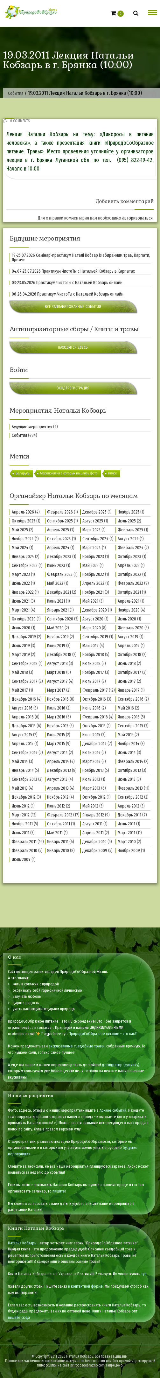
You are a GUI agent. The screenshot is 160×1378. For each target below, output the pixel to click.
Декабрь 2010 (94, 841)
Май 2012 (90, 806)
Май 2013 (20, 788)
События (19, 435)
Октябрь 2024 (59, 539)
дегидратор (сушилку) (120, 1064)
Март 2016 (56, 717)
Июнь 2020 (21, 628)
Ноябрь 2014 (128, 743)
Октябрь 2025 (23, 521)
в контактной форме (85, 1286)
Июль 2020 (127, 619)
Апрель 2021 (128, 601)
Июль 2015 (56, 735)
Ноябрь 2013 (93, 770)
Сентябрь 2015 (130, 726)
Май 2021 (90, 601)
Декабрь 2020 (94, 610)
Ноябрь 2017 (93, 672)
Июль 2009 (21, 859)
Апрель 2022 (93, 583)
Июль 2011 (126, 824)
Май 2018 (20, 672)
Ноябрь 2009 (129, 850)
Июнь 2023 (56, 565)
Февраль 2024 (130, 547)
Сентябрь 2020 (60, 619)
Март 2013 (91, 788)
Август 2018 (57, 663)
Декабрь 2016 (24, 699)
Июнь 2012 (56, 806)
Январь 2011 (57, 841)
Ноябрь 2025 (128, 512)
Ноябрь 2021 (93, 592)
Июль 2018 (91, 663)
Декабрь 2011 (129, 815)
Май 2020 (55, 628)
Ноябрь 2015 (57, 726)
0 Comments (16, 121)
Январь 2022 (23, 592)
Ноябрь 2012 (57, 797)
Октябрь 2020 (24, 619)
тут (143, 1273)
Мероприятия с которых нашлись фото (69, 473)
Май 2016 (126, 708)
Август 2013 (57, 779)
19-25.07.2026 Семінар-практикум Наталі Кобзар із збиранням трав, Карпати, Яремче (81, 257)
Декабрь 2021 (59, 592)
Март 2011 (126, 833)
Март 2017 (56, 690)
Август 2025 (92, 521)
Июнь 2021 (56, 601)
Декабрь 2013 (59, 770)
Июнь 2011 (20, 833)
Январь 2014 (23, 770)
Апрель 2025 (58, 530)
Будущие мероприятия (32, 427)
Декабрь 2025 (94, 512)
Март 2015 (56, 743)
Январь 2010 (58, 850)
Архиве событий (113, 1110)
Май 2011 (55, 833)
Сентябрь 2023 (25, 565)
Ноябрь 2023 (93, 556)
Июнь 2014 (127, 752)
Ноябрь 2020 (129, 610)
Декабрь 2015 (24, 726)
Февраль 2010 (24, 850)
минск (112, 473)
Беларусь (23, 473)
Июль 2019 (21, 645)
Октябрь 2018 (129, 654)
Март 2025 (91, 530)
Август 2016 (22, 708)
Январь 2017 (129, 690)
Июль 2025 (127, 521)
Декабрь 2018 (59, 654)
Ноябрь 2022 (93, 574)
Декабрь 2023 (59, 556)
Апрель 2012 (128, 806)
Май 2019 (90, 645)
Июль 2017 (91, 681)
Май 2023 (90, 565)
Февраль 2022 (130, 583)
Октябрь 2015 (94, 726)
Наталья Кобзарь (22, 1243)
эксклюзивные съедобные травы (76, 1046)
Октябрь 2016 (94, 699)
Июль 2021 (21, 601)
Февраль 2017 (95, 690)
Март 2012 (21, 815)
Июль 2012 (21, 806)
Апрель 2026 (23, 512)
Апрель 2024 (58, 547)
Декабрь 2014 (94, 743)
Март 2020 (91, 628)
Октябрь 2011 (58, 824)
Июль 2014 (91, 752)
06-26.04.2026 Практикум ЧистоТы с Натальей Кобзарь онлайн (67, 294)
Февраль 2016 (95, 717)
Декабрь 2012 (24, 797)
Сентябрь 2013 (24, 779)
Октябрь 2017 (129, 672)
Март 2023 (21, 574)
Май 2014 (20, 761)
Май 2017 (20, 690)
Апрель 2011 (93, 833)
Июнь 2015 (91, 735)
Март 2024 (91, 547)
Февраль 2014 (130, 761)
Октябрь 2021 (129, 592)
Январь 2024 (23, 556)
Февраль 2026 (60, 512)
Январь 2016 (129, 717)
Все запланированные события (73, 306)
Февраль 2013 (130, 788)
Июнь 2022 (21, 583)
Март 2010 (127, 841)
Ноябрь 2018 (93, 654)
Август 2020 (92, 619)
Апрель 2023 (129, 565)
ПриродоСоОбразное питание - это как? (103, 1033)
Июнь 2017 (127, 681)
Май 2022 (55, 583)
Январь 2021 (58, 610)
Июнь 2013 (127, 779)
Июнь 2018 (127, 663)
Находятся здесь (73, 347)
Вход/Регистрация (73, 388)
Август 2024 (128, 539)
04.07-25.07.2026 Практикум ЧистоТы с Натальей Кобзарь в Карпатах (73, 271)
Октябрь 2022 (129, 574)
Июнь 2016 (91, 708)
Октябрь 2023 (129, 556)
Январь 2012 (93, 815)
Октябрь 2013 (129, 770)
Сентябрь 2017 (25, 681)
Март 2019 (21, 654)
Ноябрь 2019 (58, 637)
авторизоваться (137, 218)
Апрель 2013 (58, 788)
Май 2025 (20, 530)
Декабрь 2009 (94, 850)
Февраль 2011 (24, 841)
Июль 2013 (91, 779)
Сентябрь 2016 (130, 699)
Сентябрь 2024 (95, 539)
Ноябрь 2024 (23, 539)
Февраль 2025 (130, 530)
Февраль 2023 (60, 574)
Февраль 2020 (130, 628)
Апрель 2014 (58, 761)
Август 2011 (92, 824)
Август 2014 (57, 752)
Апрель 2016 (23, 717)
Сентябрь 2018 (25, 663)
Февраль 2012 (59, 815)
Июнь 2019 (56, 645)
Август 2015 (22, 735)
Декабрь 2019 (24, 637)
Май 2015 (126, 735)
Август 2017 (57, 681)
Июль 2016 (56, 708)
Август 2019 (128, 637)
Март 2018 (56, 672)
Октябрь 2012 (94, 797)
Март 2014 (91, 761)
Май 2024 (20, 547)
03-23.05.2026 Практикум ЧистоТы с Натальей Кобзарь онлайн (67, 283)
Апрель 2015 (22, 743)
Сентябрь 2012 (130, 797)
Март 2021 (21, 610)
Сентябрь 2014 (25, 752)
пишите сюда (19, 1317)
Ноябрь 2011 (22, 824)
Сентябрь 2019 (95, 637)
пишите (58, 1191)
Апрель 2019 (129, 645)
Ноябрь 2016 (58, 699)
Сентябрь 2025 (60, 521)
